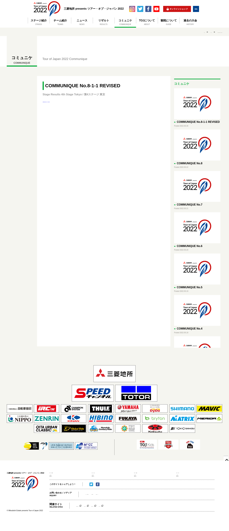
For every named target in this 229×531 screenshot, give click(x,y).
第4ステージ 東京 (184, 472)
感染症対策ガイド (57, 487)
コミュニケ (180, 32)
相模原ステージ (124, 517)
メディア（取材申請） (95, 506)
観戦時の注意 (55, 483)
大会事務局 (113, 506)
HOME (166, 32)
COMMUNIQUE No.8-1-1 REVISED (206, 32)
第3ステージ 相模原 (143, 472)
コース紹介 (54, 476)
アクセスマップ (56, 480)
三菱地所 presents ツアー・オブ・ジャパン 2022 (47, 9)
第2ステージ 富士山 (101, 472)
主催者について (128, 506)
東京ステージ (142, 517)
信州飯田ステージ (84, 517)
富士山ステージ (104, 517)
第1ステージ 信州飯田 (60, 472)
